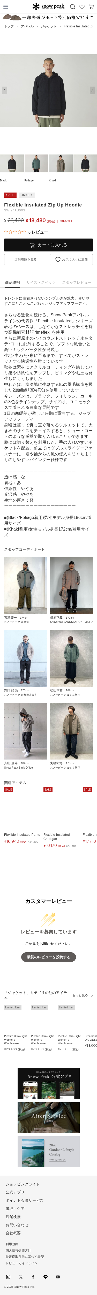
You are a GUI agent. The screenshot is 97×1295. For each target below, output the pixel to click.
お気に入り (82, 7)
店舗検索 (13, 1217)
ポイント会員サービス (25, 1200)
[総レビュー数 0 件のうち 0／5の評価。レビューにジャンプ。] (26, 232)
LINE (45, 1277)
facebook (33, 1277)
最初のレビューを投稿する (48, 957)
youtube (58, 1277)
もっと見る (80, 995)
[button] (92, 90)
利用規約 (12, 1244)
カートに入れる (52, 245)
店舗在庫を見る (25, 259)
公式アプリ (15, 1192)
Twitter (21, 1277)
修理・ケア (15, 1208)
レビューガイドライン (22, 1263)
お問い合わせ (17, 1225)
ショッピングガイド (23, 1184)
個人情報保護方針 (18, 1250)
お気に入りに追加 (75, 259)
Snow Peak (48, 6)
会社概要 (13, 1233)
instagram (8, 1277)
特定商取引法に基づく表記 (25, 1257)
